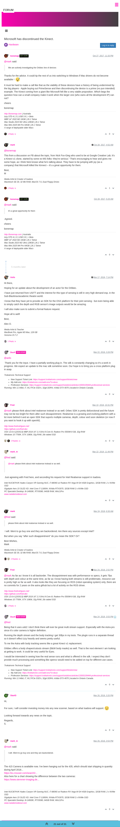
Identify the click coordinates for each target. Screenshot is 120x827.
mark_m (14, 448)
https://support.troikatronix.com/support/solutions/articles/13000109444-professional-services (69, 382)
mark (12, 141)
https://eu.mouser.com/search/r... (20, 769)
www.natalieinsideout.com (15, 491)
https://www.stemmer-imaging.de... (21, 776)
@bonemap (10, 147)
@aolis (7, 354)
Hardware (14, 41)
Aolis (12, 274)
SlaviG (13, 692)
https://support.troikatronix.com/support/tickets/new (55, 376)
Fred (12, 402)
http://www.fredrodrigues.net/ (16, 423)
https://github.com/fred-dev (15, 426)
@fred (7, 454)
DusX (12, 349)
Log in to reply (108, 42)
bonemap (14, 53)
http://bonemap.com (13, 110)
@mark (7, 58)
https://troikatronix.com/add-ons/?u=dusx (40, 379)
